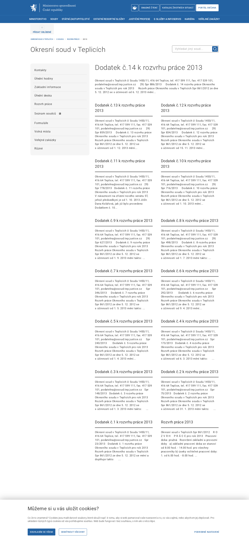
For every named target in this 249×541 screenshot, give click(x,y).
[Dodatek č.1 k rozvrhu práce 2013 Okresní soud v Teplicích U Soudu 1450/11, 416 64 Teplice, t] (124, 440)
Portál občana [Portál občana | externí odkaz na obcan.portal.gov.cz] (207, 8)
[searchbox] (195, 48)
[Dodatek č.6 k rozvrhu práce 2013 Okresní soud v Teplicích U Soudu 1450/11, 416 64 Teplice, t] (190, 289)
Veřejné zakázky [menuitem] (209, 19)
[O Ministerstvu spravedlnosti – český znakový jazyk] (134, 7)
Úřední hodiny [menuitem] (43, 78)
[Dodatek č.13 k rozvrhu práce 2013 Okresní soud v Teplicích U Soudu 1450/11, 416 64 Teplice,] (124, 126)
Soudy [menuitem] (54, 19)
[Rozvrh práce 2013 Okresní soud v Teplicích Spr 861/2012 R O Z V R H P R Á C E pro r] (190, 438)
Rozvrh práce (73, 39)
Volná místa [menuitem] (42, 131)
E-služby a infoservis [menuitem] (167, 19)
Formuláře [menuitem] (41, 123)
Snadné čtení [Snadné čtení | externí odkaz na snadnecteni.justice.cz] (149, 8)
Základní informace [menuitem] (47, 87)
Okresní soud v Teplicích (42, 39)
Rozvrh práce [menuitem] (43, 104)
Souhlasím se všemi (41, 532)
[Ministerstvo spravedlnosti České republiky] (53, 7)
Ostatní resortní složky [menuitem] (109, 19)
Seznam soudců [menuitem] (45, 113)
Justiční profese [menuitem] (139, 19)
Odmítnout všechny (73, 532)
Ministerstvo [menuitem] (38, 19)
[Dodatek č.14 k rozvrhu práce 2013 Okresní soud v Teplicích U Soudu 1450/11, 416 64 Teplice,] (157, 78)
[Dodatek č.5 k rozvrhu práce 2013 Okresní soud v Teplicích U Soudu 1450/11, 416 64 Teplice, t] (124, 340)
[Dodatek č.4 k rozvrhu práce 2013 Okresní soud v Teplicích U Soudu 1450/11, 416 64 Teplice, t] (190, 340)
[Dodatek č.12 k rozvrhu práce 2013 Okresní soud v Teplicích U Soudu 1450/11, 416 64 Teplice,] (190, 126)
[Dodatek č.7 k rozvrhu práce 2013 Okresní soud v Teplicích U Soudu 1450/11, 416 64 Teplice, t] (124, 289)
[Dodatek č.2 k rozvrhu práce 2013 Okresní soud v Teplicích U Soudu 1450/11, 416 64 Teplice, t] (190, 390)
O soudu (60, 39)
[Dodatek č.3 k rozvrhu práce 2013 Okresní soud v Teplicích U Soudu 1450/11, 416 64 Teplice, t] (124, 390)
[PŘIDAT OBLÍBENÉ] (42, 29)
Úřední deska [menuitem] (43, 95)
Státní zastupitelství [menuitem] (76, 19)
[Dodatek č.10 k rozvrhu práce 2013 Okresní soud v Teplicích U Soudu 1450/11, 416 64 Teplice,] (190, 182)
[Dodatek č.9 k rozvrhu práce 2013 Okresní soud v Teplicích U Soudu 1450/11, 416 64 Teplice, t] (124, 239)
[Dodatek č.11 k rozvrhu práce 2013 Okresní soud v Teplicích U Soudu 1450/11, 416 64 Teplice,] (124, 184)
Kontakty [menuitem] (40, 70)
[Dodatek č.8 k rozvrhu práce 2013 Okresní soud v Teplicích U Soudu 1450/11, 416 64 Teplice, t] (190, 239)
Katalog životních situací (177, 8)
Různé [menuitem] (38, 148)
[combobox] (195, 48)
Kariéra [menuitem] (190, 19)
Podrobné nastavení (206, 532)
